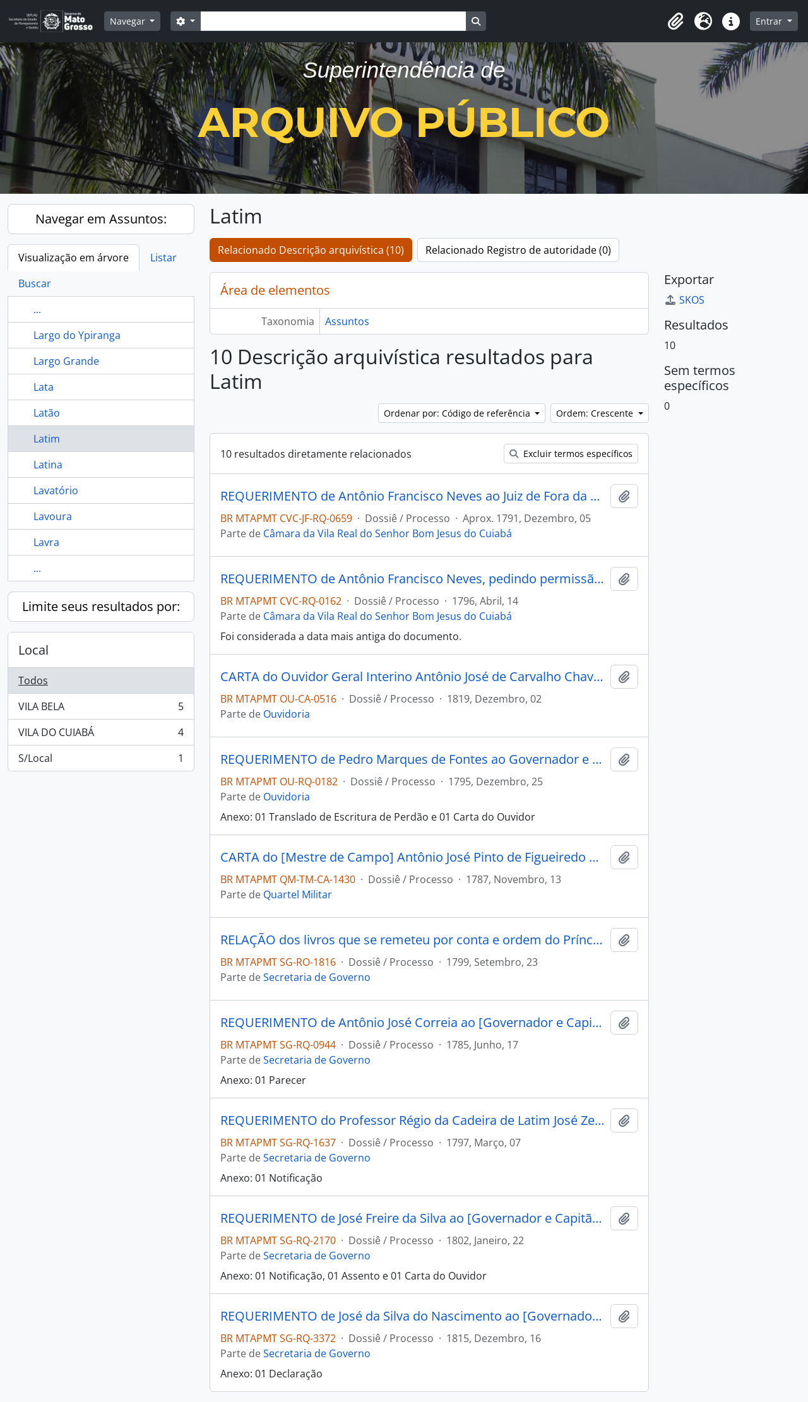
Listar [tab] (163, 257)
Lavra (46, 542)
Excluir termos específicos (571, 454)
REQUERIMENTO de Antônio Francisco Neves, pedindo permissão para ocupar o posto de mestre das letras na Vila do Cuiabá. (412, 578)
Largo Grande (66, 361)
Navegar (129, 21)
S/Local (101, 761)
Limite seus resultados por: (101, 606)
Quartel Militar (297, 894)
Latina (47, 465)
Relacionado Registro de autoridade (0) (518, 250)
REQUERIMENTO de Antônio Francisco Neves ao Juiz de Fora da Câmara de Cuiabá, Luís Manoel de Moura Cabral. (412, 496)
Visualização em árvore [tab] (73, 257)
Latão (46, 413)
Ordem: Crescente (596, 413)
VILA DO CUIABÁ (101, 735)
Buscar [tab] (34, 283)
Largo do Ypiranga (77, 335)
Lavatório (55, 490)
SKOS (684, 300)
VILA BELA (101, 709)
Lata (43, 387)
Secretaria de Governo (317, 977)
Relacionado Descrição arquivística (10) (311, 250)
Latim (46, 439)
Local (33, 649)
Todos (33, 680)
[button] (675, 21)
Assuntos (347, 321)
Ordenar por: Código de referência (458, 413)
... (37, 309)
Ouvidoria (286, 714)
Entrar (770, 21)
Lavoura (52, 516)
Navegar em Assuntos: (101, 218)
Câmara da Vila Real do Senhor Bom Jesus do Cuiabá (387, 533)
